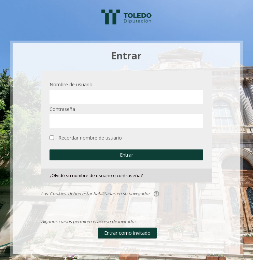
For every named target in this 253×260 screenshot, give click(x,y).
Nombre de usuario (71, 84)
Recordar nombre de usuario (90, 137)
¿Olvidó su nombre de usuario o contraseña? (96, 175)
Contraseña (62, 109)
